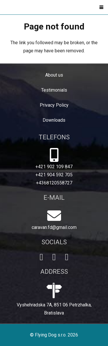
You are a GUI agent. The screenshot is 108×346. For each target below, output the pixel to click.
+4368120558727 (54, 183)
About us (54, 75)
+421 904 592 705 (54, 174)
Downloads (54, 120)
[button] (101, 7)
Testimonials (54, 90)
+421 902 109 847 (54, 166)
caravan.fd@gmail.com (54, 227)
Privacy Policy (54, 105)
